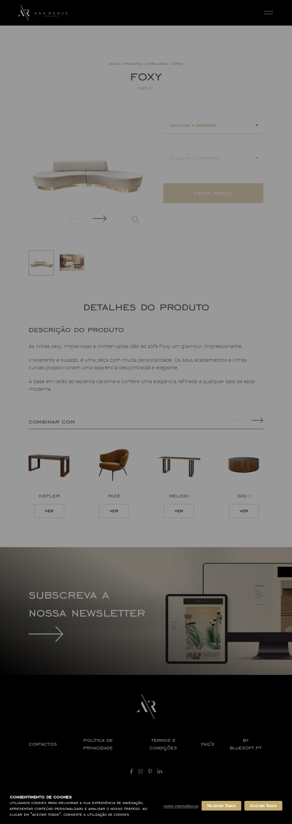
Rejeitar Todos (221, 805)
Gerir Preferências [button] (181, 806)
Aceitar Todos (263, 805)
